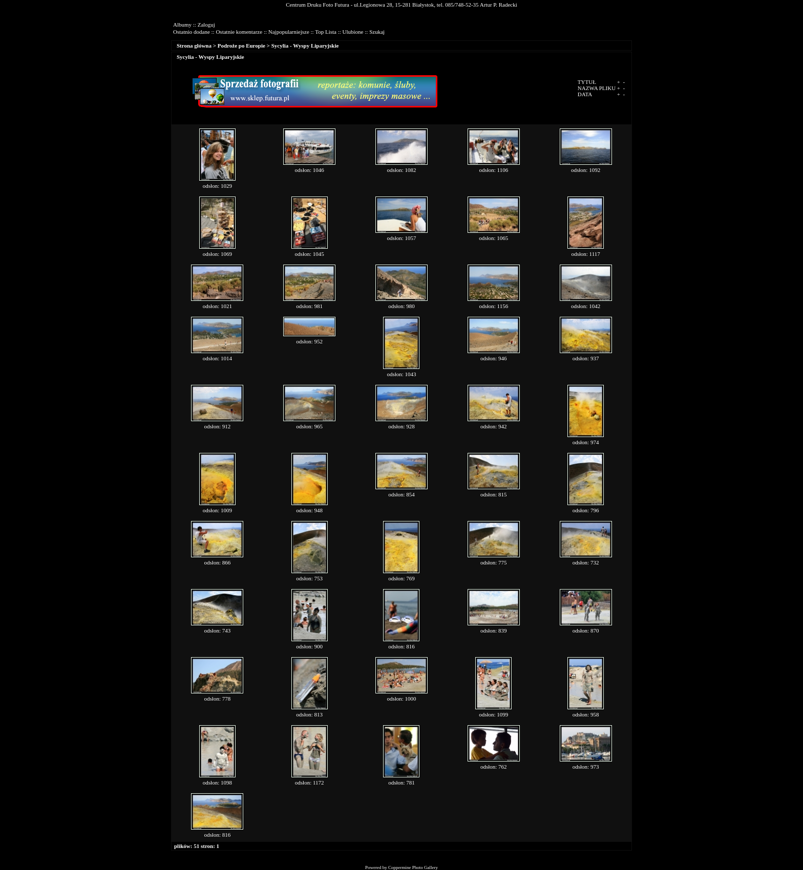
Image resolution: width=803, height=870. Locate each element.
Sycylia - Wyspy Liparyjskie (305, 45)
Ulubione (353, 32)
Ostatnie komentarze (239, 32)
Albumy (182, 24)
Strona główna (194, 45)
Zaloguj (206, 24)
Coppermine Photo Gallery (413, 867)
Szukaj (377, 32)
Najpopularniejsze (288, 32)
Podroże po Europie (241, 45)
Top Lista (325, 32)
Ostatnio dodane (191, 32)
